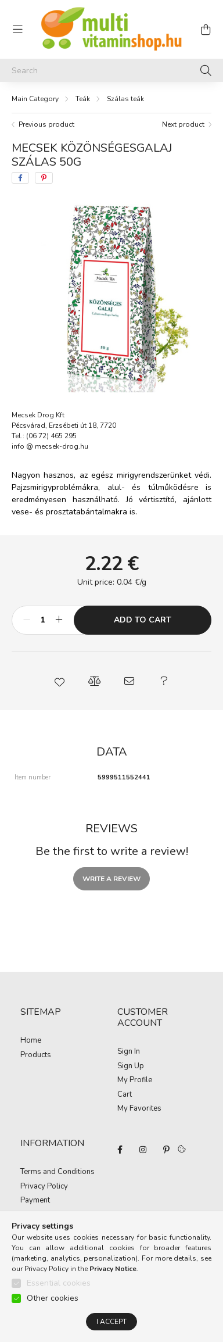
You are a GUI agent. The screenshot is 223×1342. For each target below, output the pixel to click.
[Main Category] (35, 98)
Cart (124, 1095)
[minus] (26, 620)
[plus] (58, 620)
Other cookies (52, 1309)
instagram (142, 1149)
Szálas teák (125, 98)
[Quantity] (42, 620)
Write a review (111, 878)
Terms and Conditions (57, 1172)
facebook (119, 1149)
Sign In (128, 1052)
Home (30, 1041)
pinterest (166, 1149)
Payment (35, 1200)
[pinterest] (44, 178)
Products (35, 1055)
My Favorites (139, 1109)
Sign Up (130, 1066)
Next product (183, 124)
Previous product (46, 124)
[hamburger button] (17, 29)
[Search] (111, 70)
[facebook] (20, 178)
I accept (111, 1332)
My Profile (134, 1080)
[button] (59, 681)
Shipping (35, 1215)
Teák (82, 98)
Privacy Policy (44, 1186)
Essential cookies (59, 1294)
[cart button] (205, 29)
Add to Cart (142, 619)
